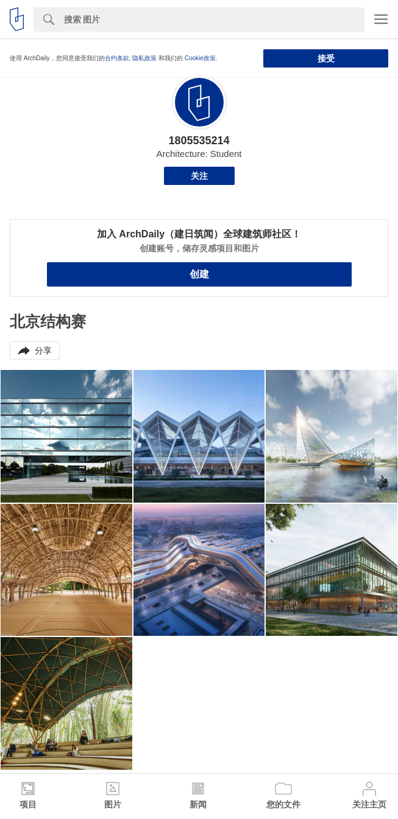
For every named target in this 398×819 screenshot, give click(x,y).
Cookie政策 (200, 58)
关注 (199, 176)
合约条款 (117, 58)
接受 (326, 58)
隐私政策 (144, 58)
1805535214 (198, 140)
